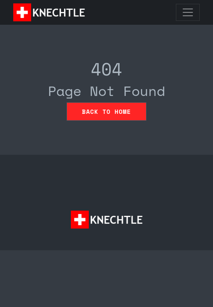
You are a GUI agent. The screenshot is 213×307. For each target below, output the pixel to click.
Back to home (106, 111)
